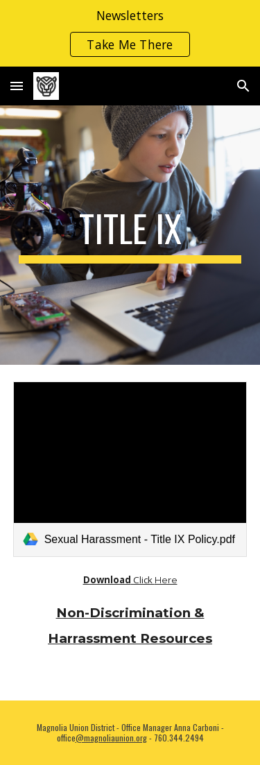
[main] (130, 235)
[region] (130, 33)
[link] (130, 469)
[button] (16, 86)
